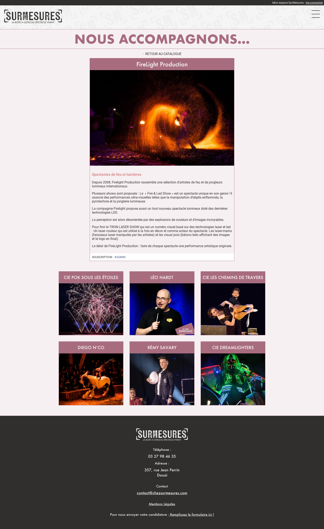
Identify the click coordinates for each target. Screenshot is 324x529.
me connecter (314, 2)
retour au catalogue (163, 54)
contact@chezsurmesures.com (162, 492)
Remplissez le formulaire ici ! (191, 514)
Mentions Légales (162, 504)
